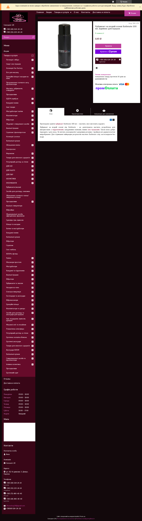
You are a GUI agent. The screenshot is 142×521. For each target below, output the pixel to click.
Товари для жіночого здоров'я (18, 158)
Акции (49, 12)
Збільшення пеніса (13, 145)
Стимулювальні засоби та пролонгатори (16, 359)
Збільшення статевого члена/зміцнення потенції (17, 196)
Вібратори (10, 120)
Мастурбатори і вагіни (14, 111)
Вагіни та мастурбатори (15, 228)
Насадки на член (12, 287)
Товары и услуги (61, 12)
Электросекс (11, 149)
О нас (76, 12)
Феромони (10, 153)
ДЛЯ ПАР (9, 174)
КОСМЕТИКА (11, 179)
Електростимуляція (13, 292)
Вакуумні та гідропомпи (15, 271)
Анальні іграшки (12, 128)
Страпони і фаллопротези (16, 132)
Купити (108, 46)
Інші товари (10, 107)
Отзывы (7, 379)
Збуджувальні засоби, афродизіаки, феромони (15, 215)
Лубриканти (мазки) (13, 187)
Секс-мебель (11, 250)
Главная (40, 12)
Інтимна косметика (13, 364)
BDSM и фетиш (12, 254)
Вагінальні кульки (13, 141)
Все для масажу (12, 72)
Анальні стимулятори (14, 206)
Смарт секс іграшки (13, 64)
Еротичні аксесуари (13, 341)
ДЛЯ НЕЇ (9, 166)
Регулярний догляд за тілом (17, 162)
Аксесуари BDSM (12, 350)
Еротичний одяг (12, 373)
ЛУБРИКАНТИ (11, 183)
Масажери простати (13, 262)
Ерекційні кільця (12, 304)
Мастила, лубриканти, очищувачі (14, 89)
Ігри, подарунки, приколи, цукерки (16, 320)
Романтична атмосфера (15, 329)
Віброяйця (10, 210)
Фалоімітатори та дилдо (15, 309)
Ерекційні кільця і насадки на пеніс (17, 77)
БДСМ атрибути (12, 99)
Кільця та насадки (13, 224)
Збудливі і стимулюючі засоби (17, 124)
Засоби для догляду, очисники (18, 191)
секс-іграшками (93, 130)
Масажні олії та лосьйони (16, 325)
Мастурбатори (11, 266)
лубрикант (59, 124)
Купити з (108, 51)
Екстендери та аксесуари (15, 296)
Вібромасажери (12, 300)
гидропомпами (58, 130)
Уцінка (8, 258)
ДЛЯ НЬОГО (10, 170)
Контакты (85, 12)
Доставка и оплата (101, 12)
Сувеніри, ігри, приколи (14, 220)
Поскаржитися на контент (66, 519)
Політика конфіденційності (85, 519)
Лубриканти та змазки (14, 283)
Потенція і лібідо (12, 60)
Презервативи (11, 94)
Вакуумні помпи (12, 103)
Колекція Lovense (13, 137)
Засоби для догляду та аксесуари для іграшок (15, 314)
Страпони (9, 245)
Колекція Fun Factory (14, 68)
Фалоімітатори (11, 115)
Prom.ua (82, 516)
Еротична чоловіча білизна (16, 337)
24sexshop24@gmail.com (15, 506)
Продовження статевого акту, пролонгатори (17, 83)
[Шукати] (33, 37)
